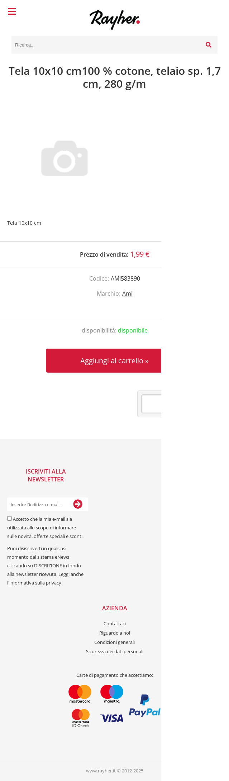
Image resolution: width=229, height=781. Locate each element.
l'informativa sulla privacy (34, 582)
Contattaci (115, 623)
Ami (127, 293)
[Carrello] (210, 12)
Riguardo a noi (114, 633)
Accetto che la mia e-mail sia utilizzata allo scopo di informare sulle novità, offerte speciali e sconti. (45, 527)
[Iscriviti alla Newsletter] (78, 504)
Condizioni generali (114, 642)
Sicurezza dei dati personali (114, 651)
